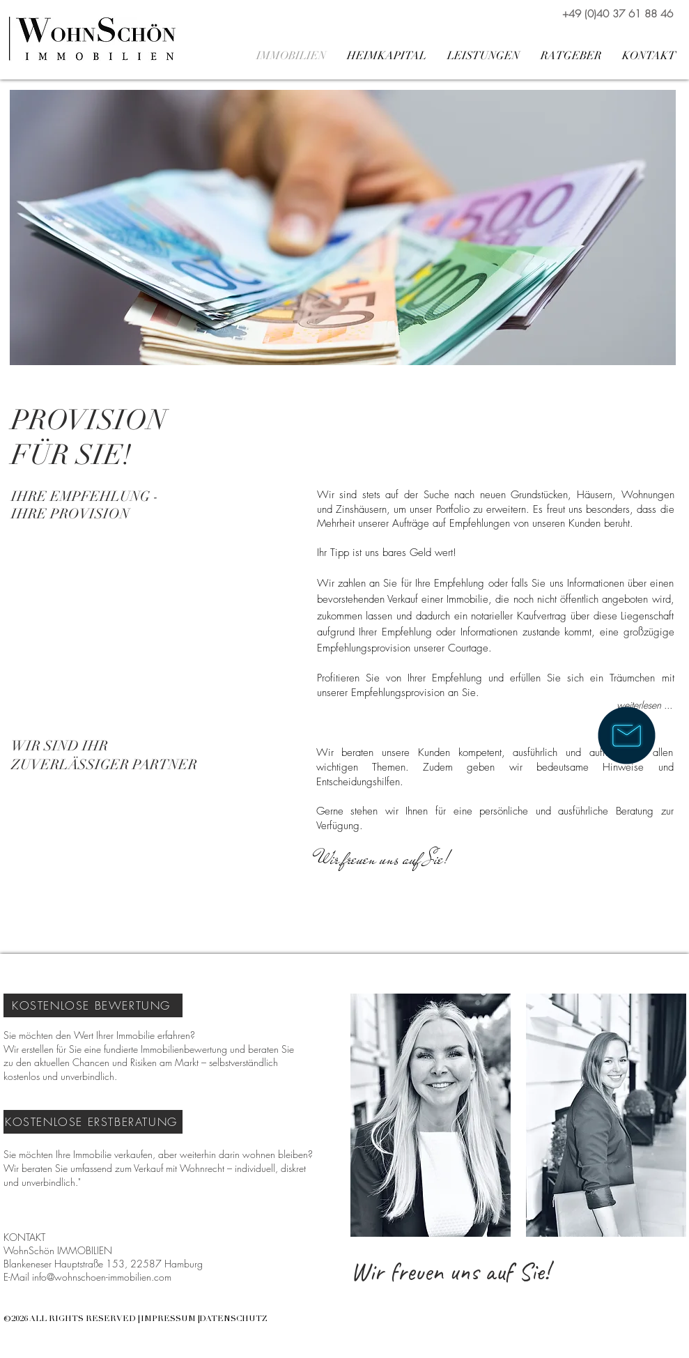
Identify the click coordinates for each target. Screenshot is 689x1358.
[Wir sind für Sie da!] (626, 735)
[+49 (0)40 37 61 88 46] (618, 14)
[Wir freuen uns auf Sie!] (383, 859)
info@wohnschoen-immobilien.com (101, 1276)
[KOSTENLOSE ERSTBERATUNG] (93, 1122)
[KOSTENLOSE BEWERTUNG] (93, 1005)
